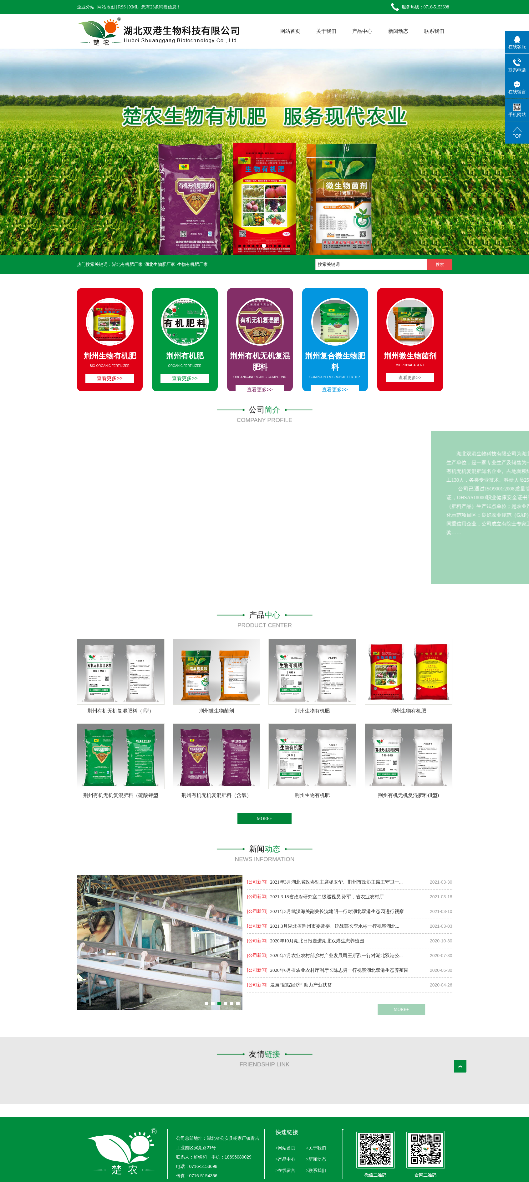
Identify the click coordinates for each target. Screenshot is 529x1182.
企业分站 (85, 7)
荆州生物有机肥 (312, 710)
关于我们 (326, 31)
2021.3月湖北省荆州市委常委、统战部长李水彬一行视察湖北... (334, 926)
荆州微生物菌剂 (216, 710)
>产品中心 (286, 1159)
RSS (122, 7)
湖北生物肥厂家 (160, 264)
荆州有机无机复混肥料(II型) (408, 795)
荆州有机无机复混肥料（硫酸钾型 (120, 795)
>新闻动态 (315, 1159)
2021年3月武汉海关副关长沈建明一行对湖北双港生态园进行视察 (337, 911)
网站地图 (106, 7)
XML (134, 7)
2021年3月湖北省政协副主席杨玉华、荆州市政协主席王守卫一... (336, 882)
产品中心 (362, 31)
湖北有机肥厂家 (127, 264)
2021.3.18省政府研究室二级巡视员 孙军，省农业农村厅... (329, 896)
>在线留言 (286, 1170)
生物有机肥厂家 (192, 264)
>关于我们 (315, 1148)
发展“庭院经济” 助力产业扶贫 (301, 984)
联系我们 (434, 31)
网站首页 (290, 31)
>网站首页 (286, 1148)
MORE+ (264, 818)
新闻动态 (398, 31)
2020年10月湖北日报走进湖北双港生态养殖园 (317, 940)
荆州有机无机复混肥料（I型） (120, 710)
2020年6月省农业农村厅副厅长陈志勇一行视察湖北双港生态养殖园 (339, 970)
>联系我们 (315, 1170)
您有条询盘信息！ (161, 7)
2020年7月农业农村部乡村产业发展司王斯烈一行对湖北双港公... (336, 955)
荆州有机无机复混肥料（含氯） (216, 795)
